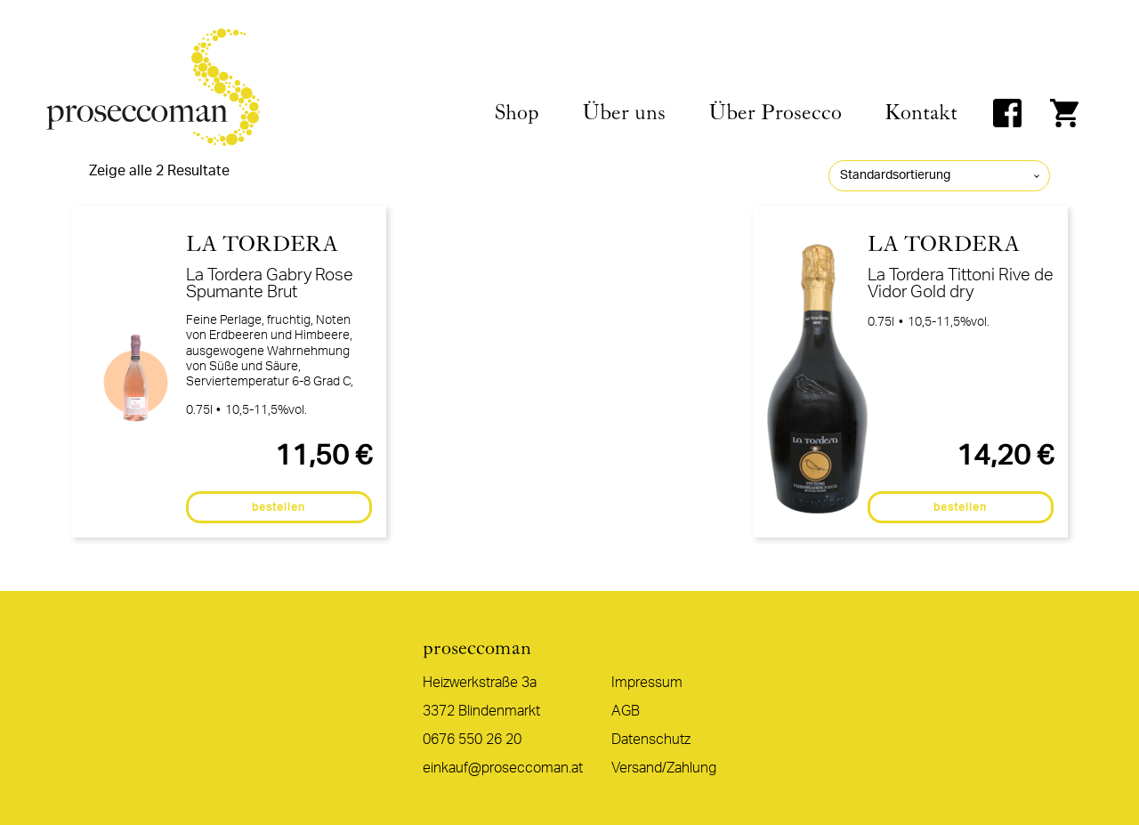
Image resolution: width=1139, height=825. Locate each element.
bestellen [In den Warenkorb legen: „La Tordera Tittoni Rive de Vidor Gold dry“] (960, 507)
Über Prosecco (775, 113)
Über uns (624, 113)
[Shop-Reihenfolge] (939, 175)
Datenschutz (651, 739)
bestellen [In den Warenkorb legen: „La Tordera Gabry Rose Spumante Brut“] (278, 507)
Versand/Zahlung (663, 768)
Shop (517, 113)
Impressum (647, 682)
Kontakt (921, 113)
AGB (625, 711)
